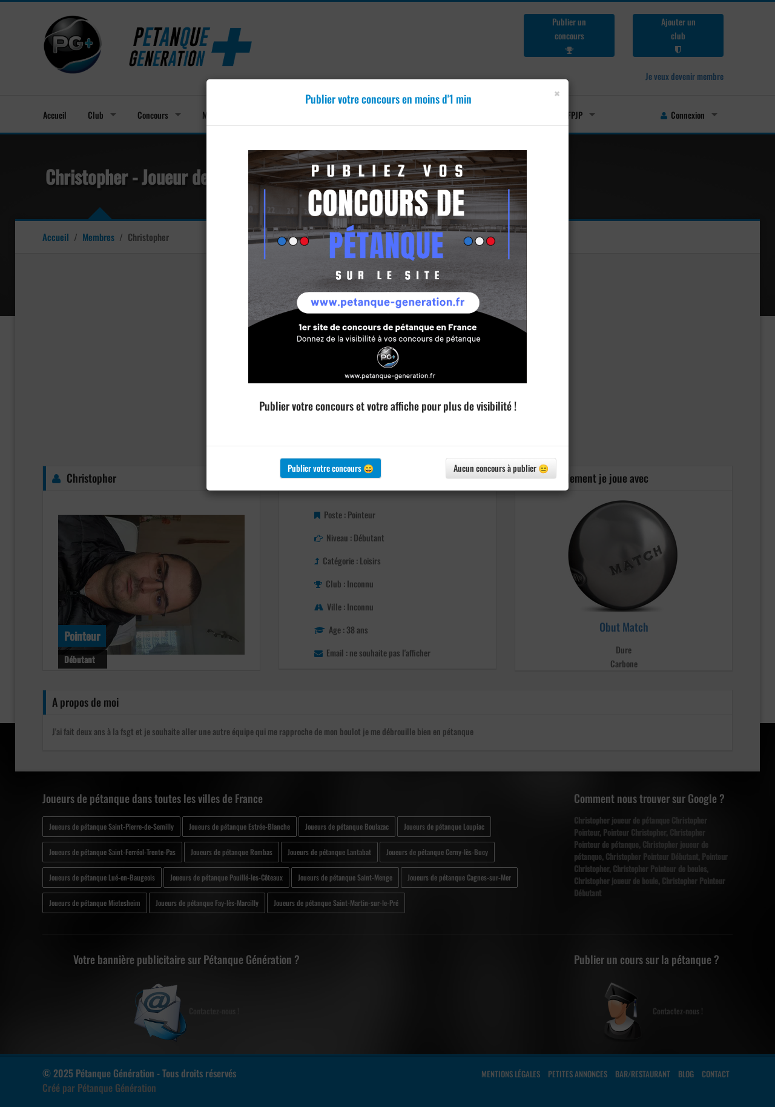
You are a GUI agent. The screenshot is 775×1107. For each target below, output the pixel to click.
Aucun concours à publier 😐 (501, 467)
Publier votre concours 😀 (331, 467)
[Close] (556, 93)
